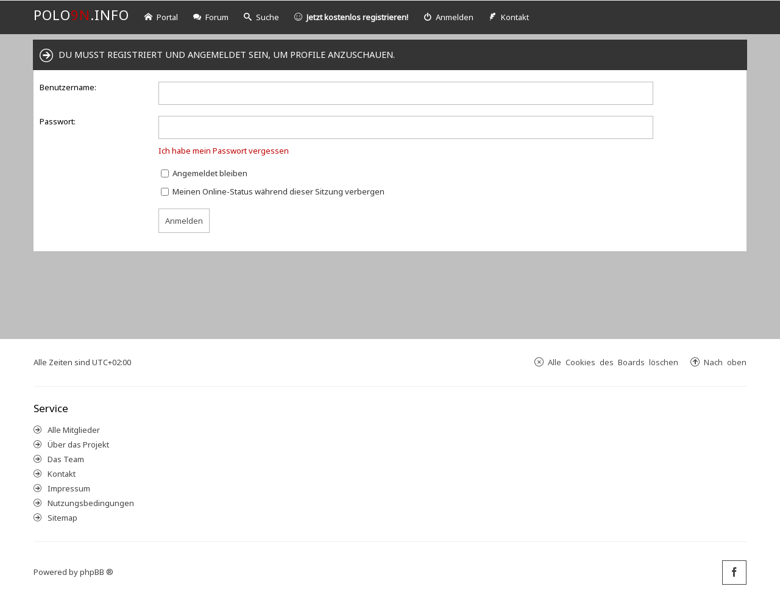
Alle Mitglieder (74, 429)
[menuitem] (448, 17)
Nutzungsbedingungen (91, 503)
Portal (161, 17)
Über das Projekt (78, 444)
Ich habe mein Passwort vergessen (223, 150)
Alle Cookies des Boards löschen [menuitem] (613, 362)
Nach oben (725, 362)
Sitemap (62, 517)
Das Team (66, 459)
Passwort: (58, 121)
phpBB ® (96, 571)
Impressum (69, 488)
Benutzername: (68, 87)
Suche (261, 17)
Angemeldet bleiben (204, 173)
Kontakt (62, 473)
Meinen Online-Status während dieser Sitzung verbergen (273, 191)
